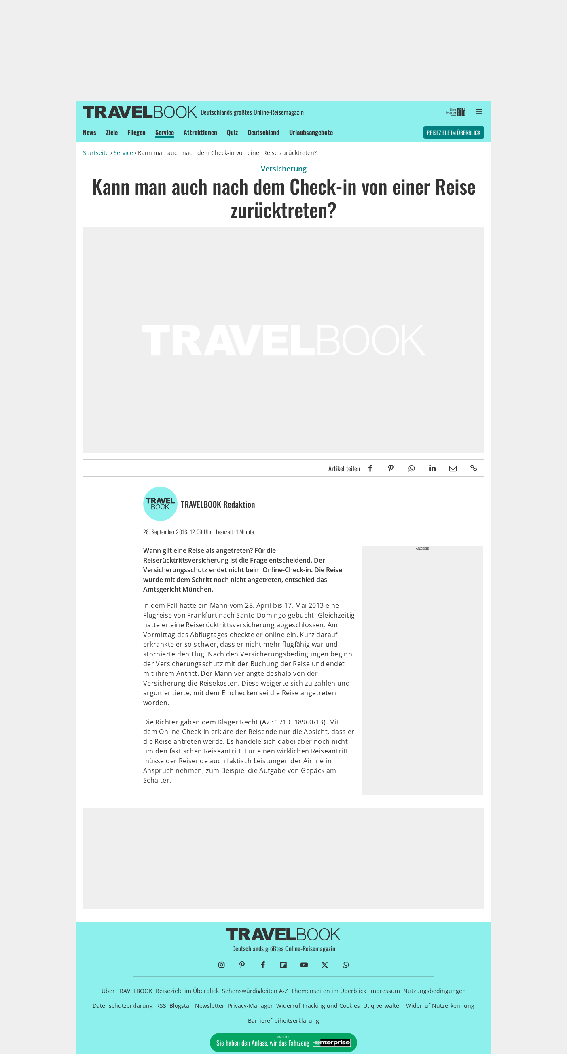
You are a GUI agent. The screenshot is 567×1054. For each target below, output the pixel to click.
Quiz (232, 132)
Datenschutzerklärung (123, 1006)
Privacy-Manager (250, 1006)
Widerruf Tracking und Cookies (318, 1006)
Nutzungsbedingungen (434, 991)
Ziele (112, 132)
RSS (161, 1006)
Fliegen (136, 132)
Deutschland (263, 132)
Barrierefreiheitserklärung (283, 1020)
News (89, 132)
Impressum (384, 991)
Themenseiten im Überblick (328, 991)
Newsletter (209, 1006)
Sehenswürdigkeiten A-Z (255, 991)
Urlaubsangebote (311, 132)
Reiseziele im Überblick (453, 132)
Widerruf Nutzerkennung (440, 1006)
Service (164, 132)
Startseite (96, 153)
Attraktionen (200, 132)
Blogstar (180, 1006)
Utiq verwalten (383, 1006)
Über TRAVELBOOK (127, 991)
